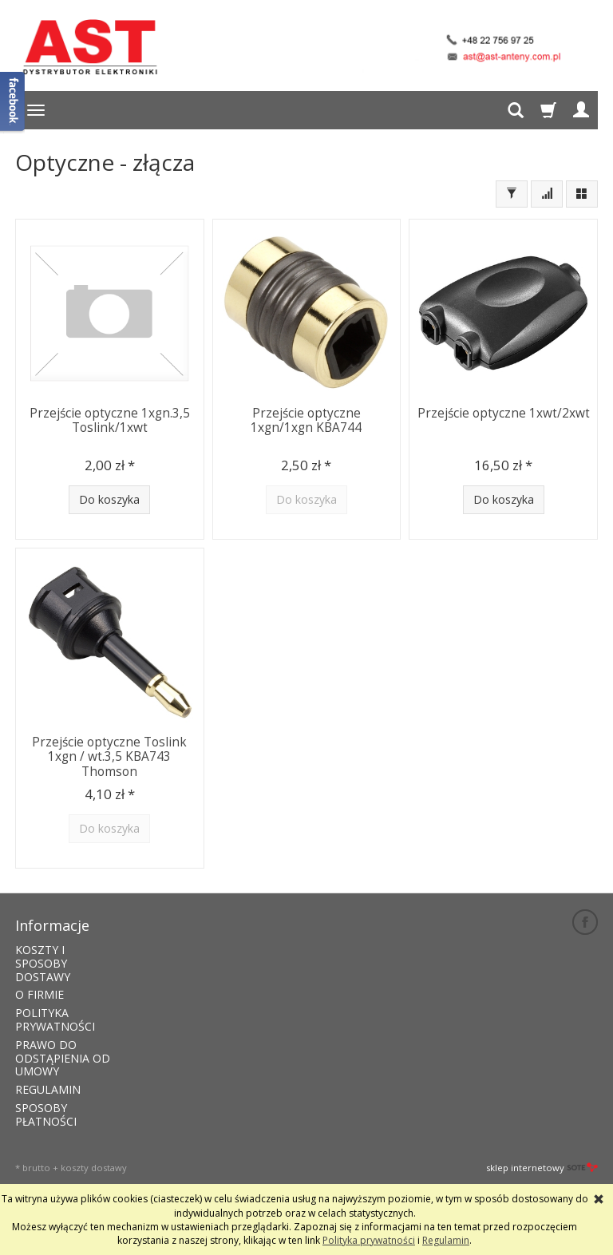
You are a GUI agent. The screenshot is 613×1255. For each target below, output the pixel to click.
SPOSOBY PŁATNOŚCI (46, 1114)
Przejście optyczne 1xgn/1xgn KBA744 (306, 420)
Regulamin (445, 1240)
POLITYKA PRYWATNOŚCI (55, 1019)
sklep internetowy (542, 1168)
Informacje (52, 925)
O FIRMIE (39, 994)
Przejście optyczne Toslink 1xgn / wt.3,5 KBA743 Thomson (109, 757)
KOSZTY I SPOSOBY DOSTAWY (42, 963)
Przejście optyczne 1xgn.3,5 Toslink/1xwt (110, 420)
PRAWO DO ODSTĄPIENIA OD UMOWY (62, 1058)
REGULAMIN (48, 1089)
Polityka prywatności (368, 1240)
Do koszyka (109, 499)
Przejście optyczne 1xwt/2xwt (503, 413)
